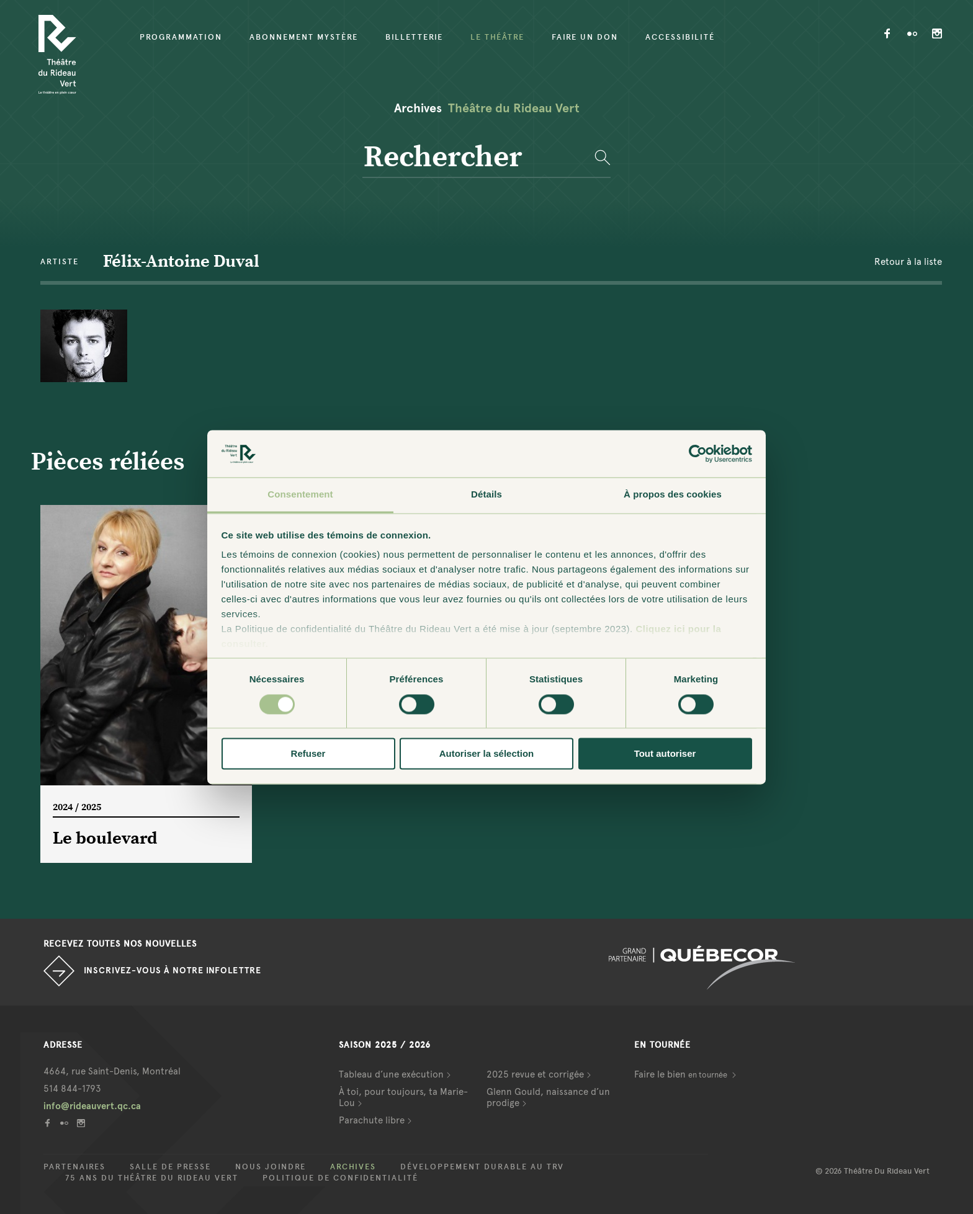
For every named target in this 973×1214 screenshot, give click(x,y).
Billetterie (414, 37)
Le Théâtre (497, 37)
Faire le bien (681, 1074)
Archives (353, 1167)
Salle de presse (170, 1167)
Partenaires (74, 1167)
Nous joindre (270, 1167)
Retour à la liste (908, 261)
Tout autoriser (665, 754)
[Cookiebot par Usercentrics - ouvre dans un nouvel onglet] (697, 453)
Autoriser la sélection (486, 754)
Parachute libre (372, 1120)
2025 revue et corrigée (535, 1074)
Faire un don (585, 37)
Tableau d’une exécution (391, 1074)
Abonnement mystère (303, 37)
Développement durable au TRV (482, 1167)
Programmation (181, 37)
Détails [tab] (486, 494)
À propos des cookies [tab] (673, 494)
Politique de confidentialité (340, 1178)
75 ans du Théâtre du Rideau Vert (151, 1178)
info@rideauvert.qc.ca (92, 1106)
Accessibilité (680, 37)
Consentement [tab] (300, 494)
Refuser (308, 754)
